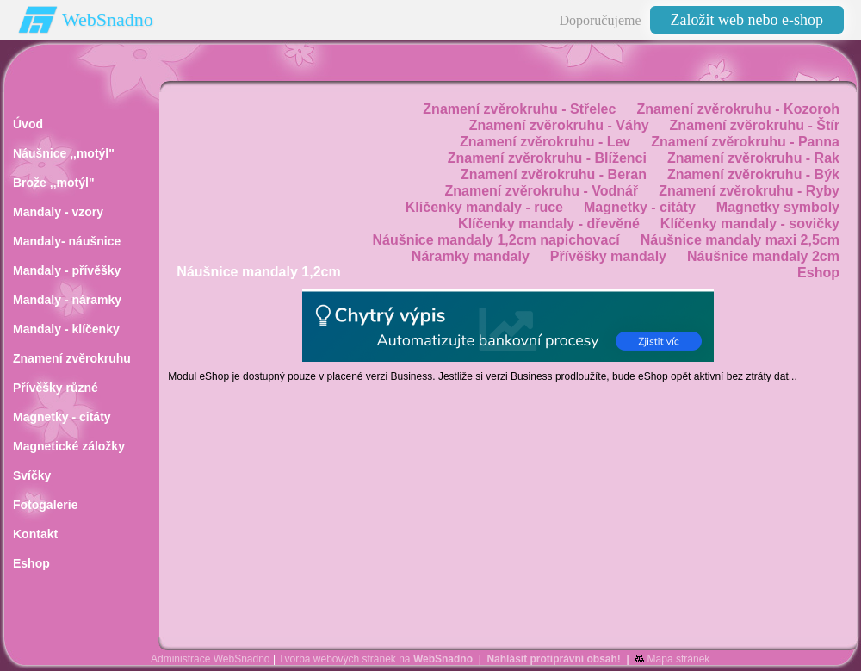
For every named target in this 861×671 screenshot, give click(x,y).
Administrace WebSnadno (210, 659)
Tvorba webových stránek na (375, 659)
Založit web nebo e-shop (747, 19)
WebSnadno (107, 19)
